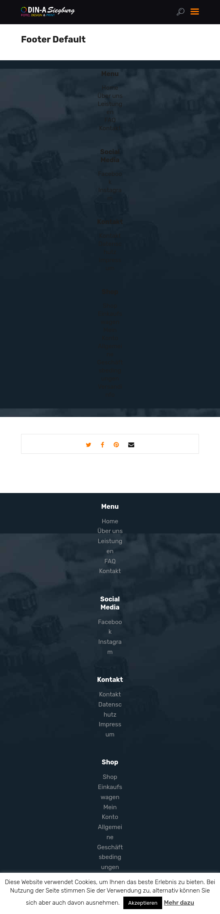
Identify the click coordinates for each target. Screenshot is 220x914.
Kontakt (110, 128)
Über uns (110, 95)
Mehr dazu (179, 902)
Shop (110, 305)
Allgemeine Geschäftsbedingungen (110, 362)
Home (110, 87)
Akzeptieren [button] (142, 903)
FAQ (110, 120)
